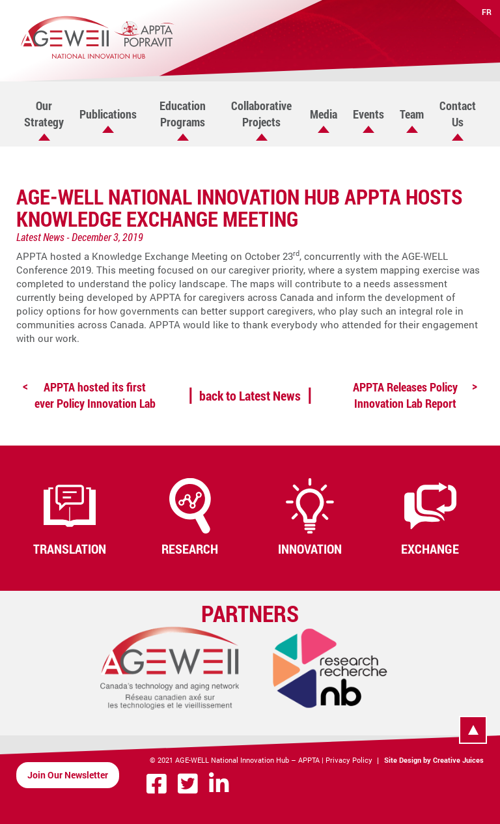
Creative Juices (458, 760)
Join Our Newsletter (67, 775)
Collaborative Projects (261, 114)
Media (323, 114)
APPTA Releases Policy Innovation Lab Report (405, 395)
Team (412, 114)
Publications (108, 114)
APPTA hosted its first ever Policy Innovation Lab (95, 395)
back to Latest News (250, 395)
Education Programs (183, 114)
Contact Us (457, 114)
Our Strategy (44, 114)
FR (487, 12)
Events (368, 114)
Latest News (40, 237)
